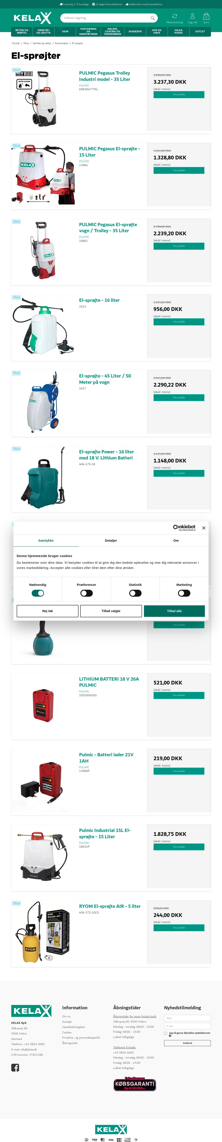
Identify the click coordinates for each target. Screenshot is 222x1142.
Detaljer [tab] (111, 540)
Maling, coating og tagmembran (112, 32)
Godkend (187, 1043)
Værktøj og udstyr (43, 31)
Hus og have (157, 31)
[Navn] (187, 1017)
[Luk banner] (203, 527)
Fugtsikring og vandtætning (88, 32)
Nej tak (47, 611)
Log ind (192, 19)
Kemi (65, 31)
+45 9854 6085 (34, 1044)
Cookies (67, 1032)
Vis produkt (179, 94)
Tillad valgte (111, 611)
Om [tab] (176, 540)
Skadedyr (135, 31)
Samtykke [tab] (46, 540)
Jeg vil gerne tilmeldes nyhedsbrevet (189, 1034)
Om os (66, 1016)
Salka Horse (178, 31)
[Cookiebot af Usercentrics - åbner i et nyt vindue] (176, 527)
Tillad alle (174, 611)
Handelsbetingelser (73, 1027)
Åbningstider (70, 1043)
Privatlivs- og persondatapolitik (81, 1037)
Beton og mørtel (21, 31)
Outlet (200, 31)
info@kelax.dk (28, 1049)
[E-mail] (187, 1025)
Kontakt (67, 1021)
